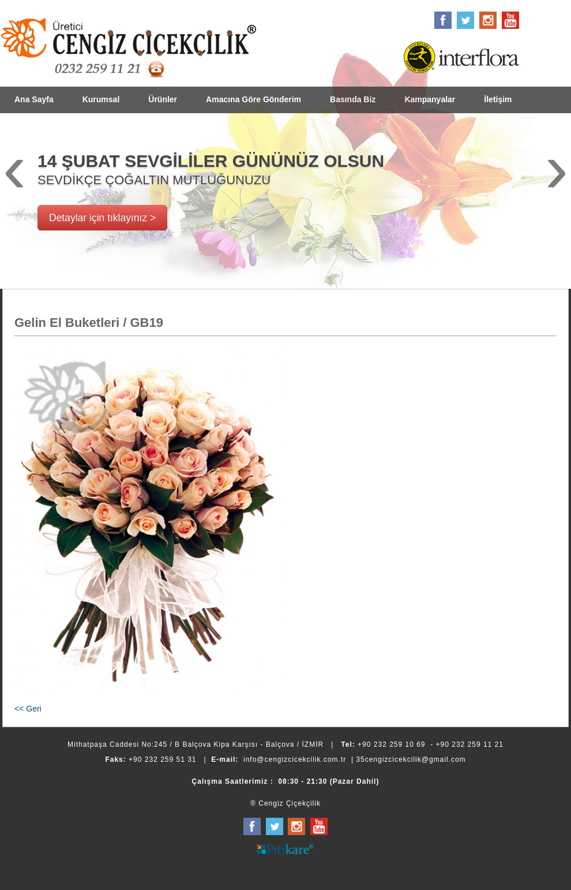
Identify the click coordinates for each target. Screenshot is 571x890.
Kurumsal (101, 99)
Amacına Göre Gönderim (253, 99)
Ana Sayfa (34, 99)
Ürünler (162, 99)
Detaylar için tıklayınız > (102, 218)
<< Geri (28, 708)
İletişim (498, 99)
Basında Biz (352, 99)
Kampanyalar (429, 99)
